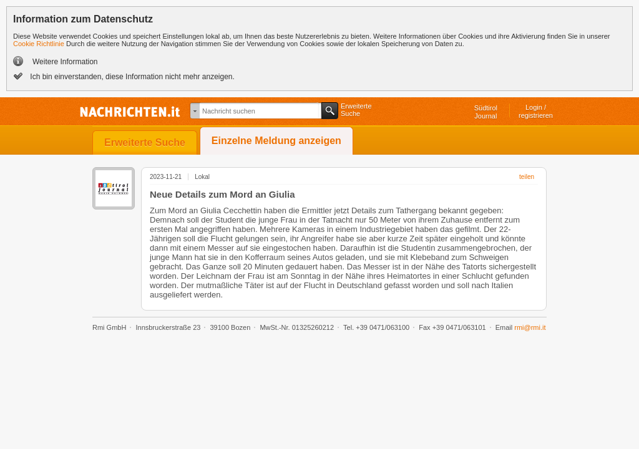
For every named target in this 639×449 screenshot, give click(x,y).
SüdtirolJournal (485, 112)
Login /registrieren (536, 111)
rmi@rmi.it (529, 327)
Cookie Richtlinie (38, 43)
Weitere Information (65, 61)
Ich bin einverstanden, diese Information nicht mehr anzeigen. (131, 76)
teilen (526, 176)
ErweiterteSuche (356, 109)
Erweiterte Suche (144, 142)
